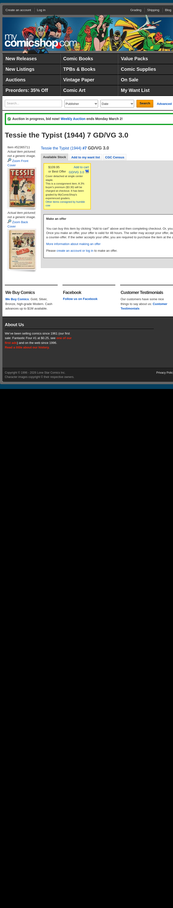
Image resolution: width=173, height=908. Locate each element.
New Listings (20, 69)
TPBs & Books (79, 69)
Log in (41, 10)
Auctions (15, 79)
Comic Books (78, 58)
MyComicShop (41, 41)
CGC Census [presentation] (114, 157)
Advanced (164, 103)
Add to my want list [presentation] (85, 157)
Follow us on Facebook (80, 299)
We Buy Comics (17, 299)
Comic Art (74, 90)
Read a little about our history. (27, 347)
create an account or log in (74, 250)
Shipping (153, 10)
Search (145, 103)
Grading (135, 10)
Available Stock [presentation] (54, 157)
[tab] (54, 157)
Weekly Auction (73, 119)
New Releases (21, 58)
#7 (84, 148)
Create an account (18, 10)
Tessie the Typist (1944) (61, 148)
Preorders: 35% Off (27, 90)
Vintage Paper (78, 79)
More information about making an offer (73, 244)
